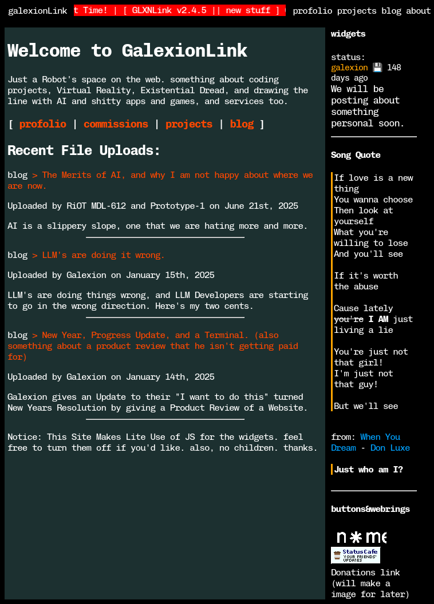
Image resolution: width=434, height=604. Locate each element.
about (418, 10)
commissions (116, 123)
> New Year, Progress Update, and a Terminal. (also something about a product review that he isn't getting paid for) (152, 345)
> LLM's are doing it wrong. (98, 254)
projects (357, 10)
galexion (349, 67)
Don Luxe (390, 447)
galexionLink (37, 10)
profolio (312, 10)
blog (391, 10)
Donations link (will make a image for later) (370, 583)
